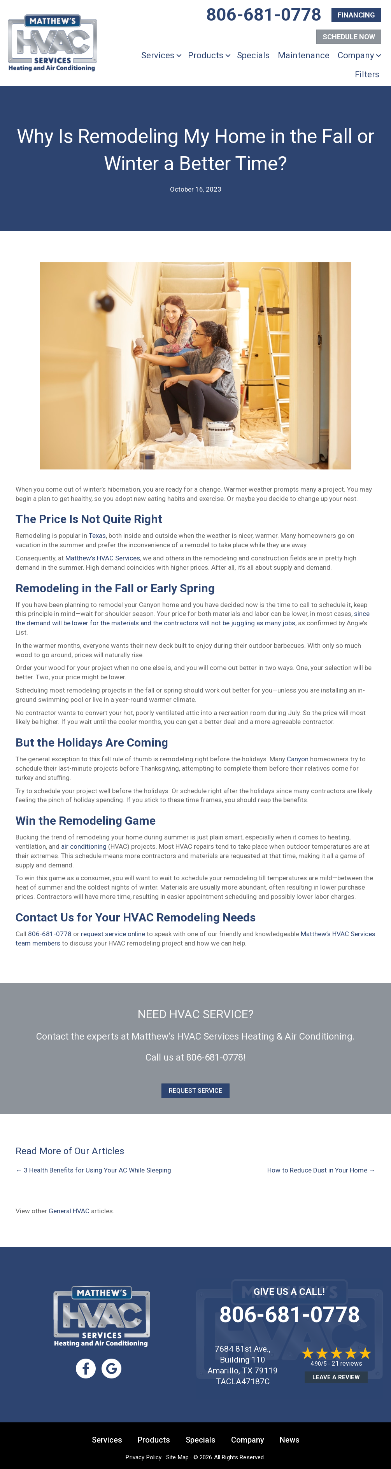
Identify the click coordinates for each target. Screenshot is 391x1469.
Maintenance (304, 55)
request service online (113, 934)
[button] (179, 55)
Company (356, 55)
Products (205, 55)
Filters (367, 74)
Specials (253, 55)
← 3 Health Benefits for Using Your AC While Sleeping (93, 1170)
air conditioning (84, 846)
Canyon (298, 759)
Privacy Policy (143, 1457)
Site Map (177, 1457)
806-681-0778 (50, 934)
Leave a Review (336, 1377)
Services (157, 55)
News (290, 1440)
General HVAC (69, 1211)
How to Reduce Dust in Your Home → (321, 1170)
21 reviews (347, 1363)
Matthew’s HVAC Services (102, 558)
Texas (97, 535)
